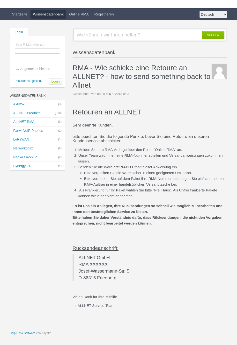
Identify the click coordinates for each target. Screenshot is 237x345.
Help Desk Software (22, 333)
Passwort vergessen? (29, 81)
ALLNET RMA (37, 122)
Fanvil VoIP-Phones (37, 130)
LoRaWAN (37, 139)
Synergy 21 (37, 166)
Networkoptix (37, 148)
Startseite (19, 14)
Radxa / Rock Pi (37, 157)
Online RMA (79, 14)
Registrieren (104, 14)
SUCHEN (213, 35)
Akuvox (37, 104)
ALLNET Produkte (37, 113)
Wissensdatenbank (48, 14)
